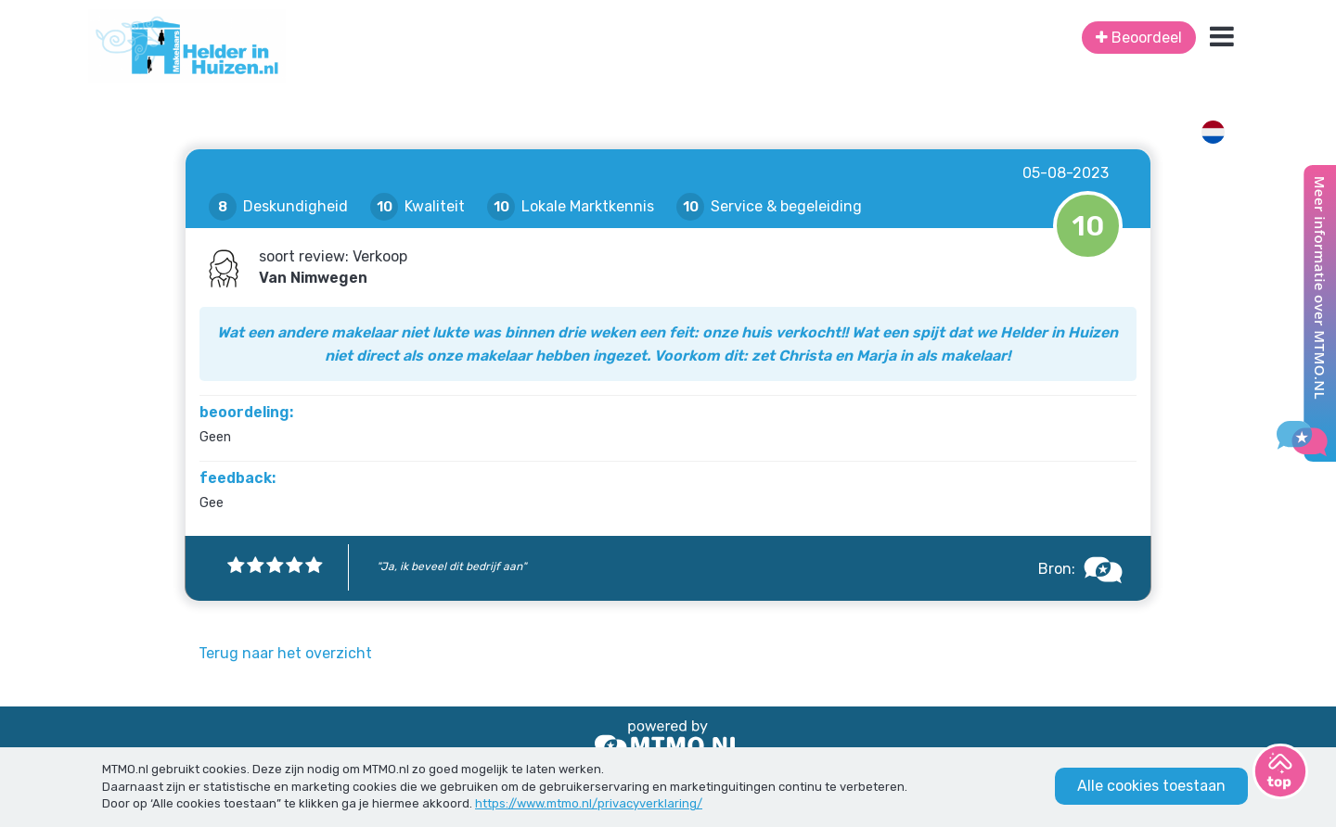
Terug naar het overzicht (285, 653)
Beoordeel (1139, 37)
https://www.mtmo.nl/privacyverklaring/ (588, 803)
